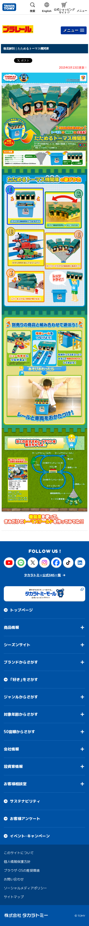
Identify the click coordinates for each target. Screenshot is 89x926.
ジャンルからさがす (21, 697)
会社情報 (11, 749)
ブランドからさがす (21, 662)
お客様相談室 (15, 783)
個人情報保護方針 (17, 861)
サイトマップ (14, 897)
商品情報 (11, 627)
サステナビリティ (25, 801)
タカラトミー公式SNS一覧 (42, 575)
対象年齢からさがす (21, 714)
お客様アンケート (25, 818)
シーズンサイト (17, 644)
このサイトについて (19, 853)
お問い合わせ (14, 879)
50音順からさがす (19, 731)
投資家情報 (13, 766)
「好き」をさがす (24, 679)
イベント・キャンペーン (30, 836)
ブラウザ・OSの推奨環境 (22, 870)
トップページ (21, 610)
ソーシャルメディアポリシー (25, 888)
